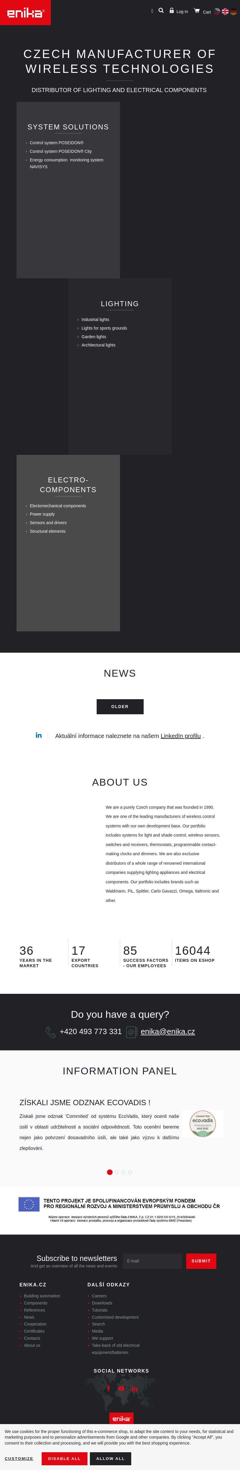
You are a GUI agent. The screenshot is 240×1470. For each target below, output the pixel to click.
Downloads (102, 1315)
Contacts (32, 1350)
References (34, 1322)
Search (98, 1336)
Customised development (115, 1329)
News (29, 1329)
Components (35, 1315)
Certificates (34, 1343)
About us (32, 1357)
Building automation (42, 1308)
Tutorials (100, 1322)
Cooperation (35, 1336)
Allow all (113, 1458)
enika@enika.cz (168, 1043)
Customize (19, 1458)
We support (102, 1350)
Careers (99, 1308)
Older (120, 718)
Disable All (66, 1458)
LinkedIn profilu (181, 748)
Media (97, 1343)
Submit (201, 1273)
